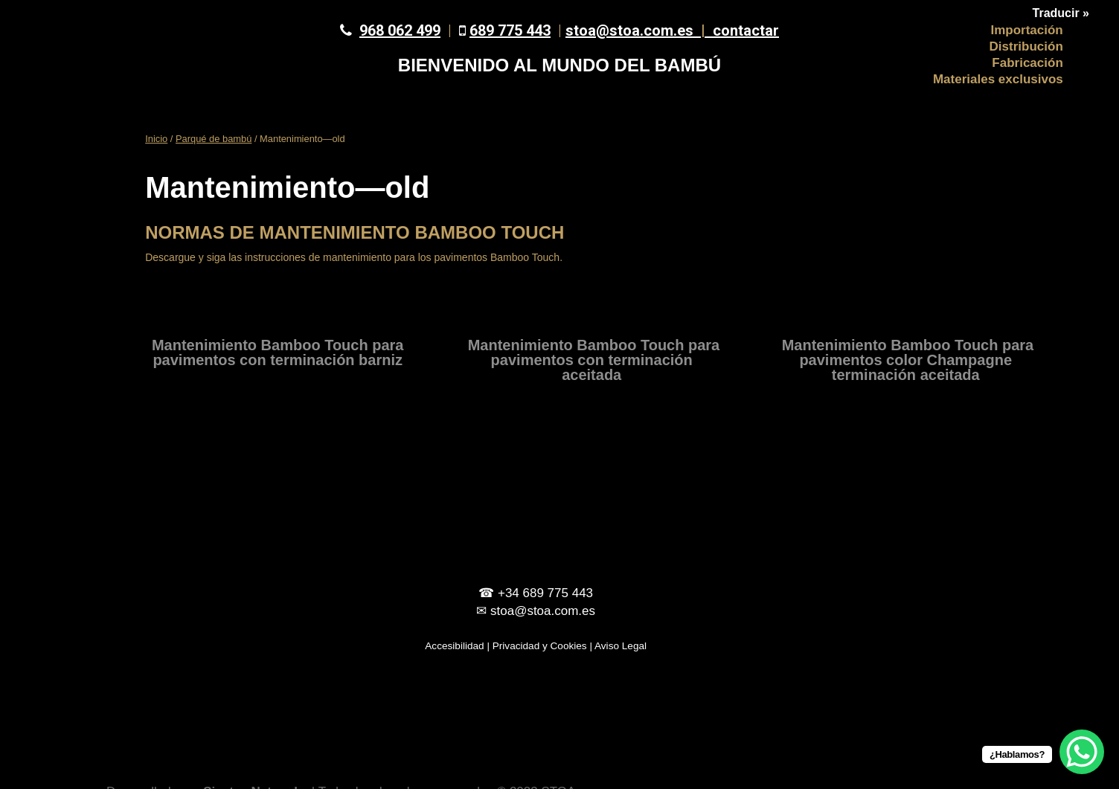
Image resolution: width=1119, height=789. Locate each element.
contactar (746, 30)
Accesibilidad (454, 645)
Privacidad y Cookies (540, 645)
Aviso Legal (620, 645)
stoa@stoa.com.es (639, 30)
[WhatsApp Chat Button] (1081, 752)
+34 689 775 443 (545, 593)
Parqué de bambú (213, 138)
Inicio (156, 138)
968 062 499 (399, 30)
